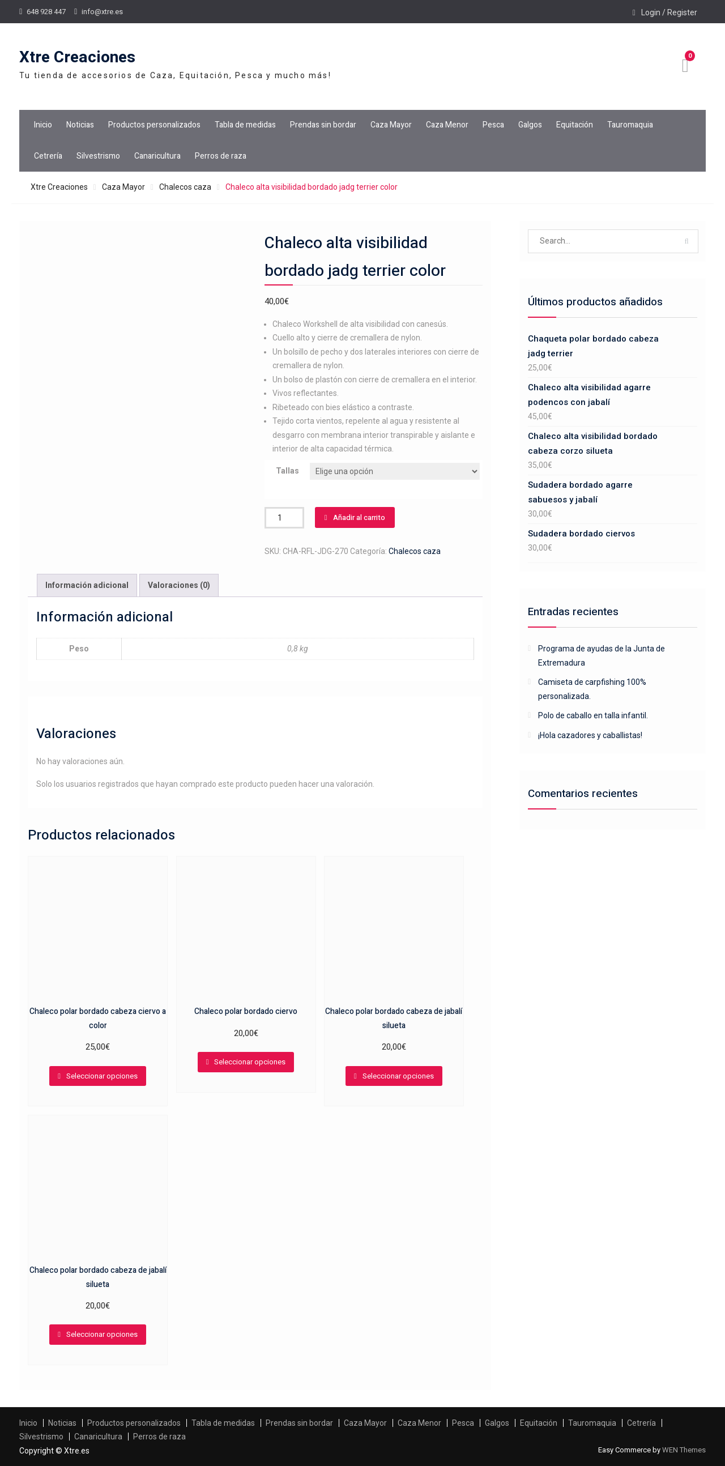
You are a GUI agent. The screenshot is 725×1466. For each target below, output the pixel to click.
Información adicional (87, 585)
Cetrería (48, 156)
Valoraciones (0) (179, 585)
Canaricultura (157, 156)
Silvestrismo (98, 156)
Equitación (574, 125)
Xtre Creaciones (77, 57)
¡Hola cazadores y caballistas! (590, 735)
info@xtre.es (102, 11)
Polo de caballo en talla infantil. (593, 715)
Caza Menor (447, 125)
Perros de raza (220, 156)
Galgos (530, 125)
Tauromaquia (630, 125)
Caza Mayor (391, 125)
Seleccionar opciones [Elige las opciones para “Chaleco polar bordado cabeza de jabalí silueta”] (398, 1076)
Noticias (80, 125)
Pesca (493, 125)
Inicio (43, 125)
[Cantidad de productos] (284, 518)
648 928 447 (46, 11)
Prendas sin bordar (323, 125)
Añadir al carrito (359, 517)
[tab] (87, 585)
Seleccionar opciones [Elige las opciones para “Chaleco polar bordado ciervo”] (249, 1061)
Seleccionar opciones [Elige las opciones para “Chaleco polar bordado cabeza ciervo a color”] (102, 1076)
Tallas (287, 470)
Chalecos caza (185, 186)
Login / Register (669, 12)
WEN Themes (684, 1450)
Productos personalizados (154, 125)
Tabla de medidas (245, 125)
